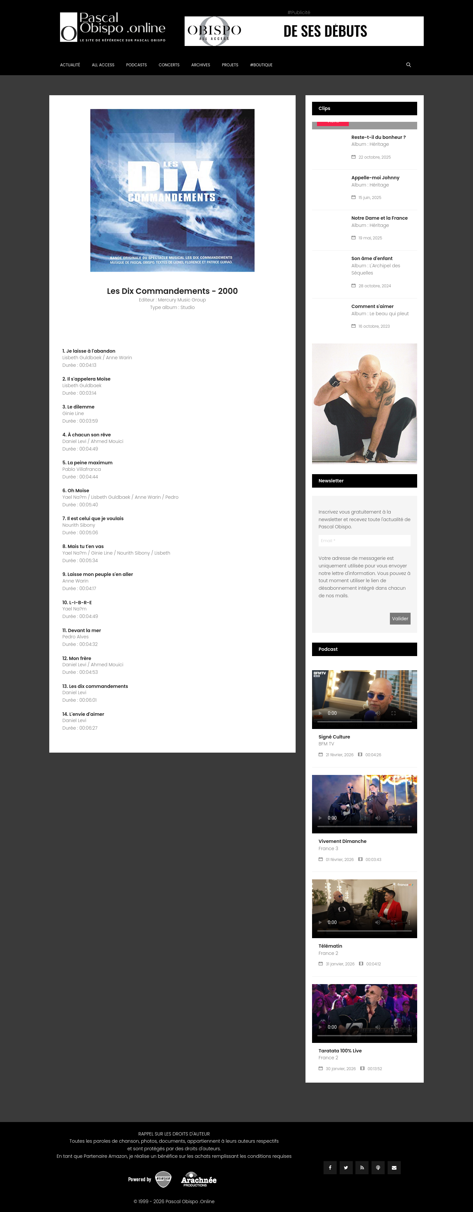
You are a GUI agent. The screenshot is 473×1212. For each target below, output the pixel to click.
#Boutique (261, 65)
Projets (230, 65)
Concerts (169, 65)
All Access (103, 65)
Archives (200, 65)
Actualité (70, 65)
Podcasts (136, 65)
